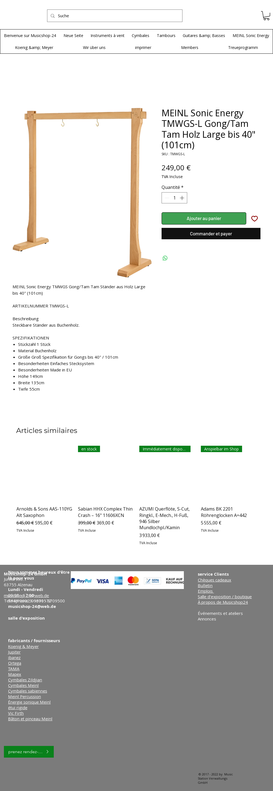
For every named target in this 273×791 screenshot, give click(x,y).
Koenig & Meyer (23, 646)
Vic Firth (16, 713)
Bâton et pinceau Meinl (30, 718)
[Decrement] (166, 198)
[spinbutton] (174, 198)
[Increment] (182, 198)
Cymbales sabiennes (27, 691)
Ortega (14, 663)
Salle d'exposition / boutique (225, 596)
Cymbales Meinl (23, 685)
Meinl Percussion (24, 696)
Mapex (14, 674)
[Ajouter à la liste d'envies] (254, 218)
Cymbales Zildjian (25, 679)
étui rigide (17, 707)
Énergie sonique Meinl (29, 702)
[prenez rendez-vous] (29, 752)
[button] (266, 15)
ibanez (14, 657)
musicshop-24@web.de (32, 606)
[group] (136, 495)
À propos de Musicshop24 (223, 602)
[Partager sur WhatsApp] (165, 258)
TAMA (14, 668)
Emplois (206, 591)
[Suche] (114, 16)
